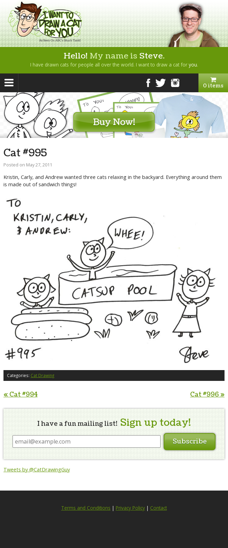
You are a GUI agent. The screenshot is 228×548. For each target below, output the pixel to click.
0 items (213, 83)
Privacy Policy (130, 508)
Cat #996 (207, 394)
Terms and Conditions (86, 508)
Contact (158, 508)
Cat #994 (20, 394)
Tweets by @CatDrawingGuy (36, 469)
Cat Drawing (42, 375)
